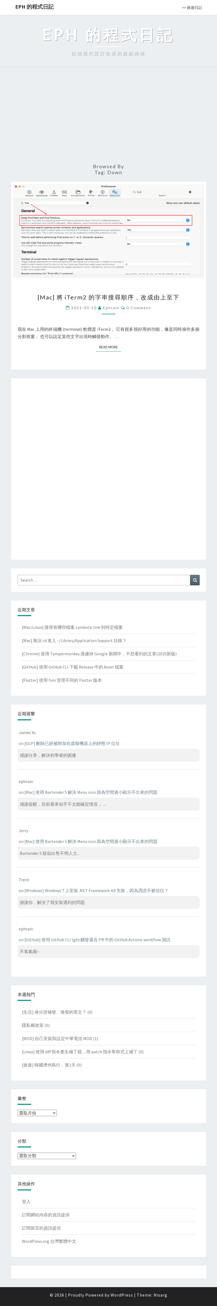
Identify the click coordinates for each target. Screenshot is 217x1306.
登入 (26, 1201)
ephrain (111, 307)
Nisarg (160, 1295)
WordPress (122, 1295)
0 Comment (139, 307)
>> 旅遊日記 (192, 7)
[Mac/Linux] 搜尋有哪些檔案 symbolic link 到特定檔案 (72, 627)
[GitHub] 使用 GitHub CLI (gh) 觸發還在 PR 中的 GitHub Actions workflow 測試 (97, 939)
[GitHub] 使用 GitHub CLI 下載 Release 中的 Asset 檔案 (73, 667)
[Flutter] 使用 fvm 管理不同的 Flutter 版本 (62, 680)
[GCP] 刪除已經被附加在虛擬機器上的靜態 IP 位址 (72, 743)
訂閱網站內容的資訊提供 (46, 1214)
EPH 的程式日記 (34, 6)
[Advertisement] (108, 118)
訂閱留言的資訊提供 (41, 1228)
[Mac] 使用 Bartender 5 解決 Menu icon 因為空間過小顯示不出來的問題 (90, 792)
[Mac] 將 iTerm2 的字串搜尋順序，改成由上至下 (108, 297)
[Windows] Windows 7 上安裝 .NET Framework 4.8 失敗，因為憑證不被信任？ (96, 890)
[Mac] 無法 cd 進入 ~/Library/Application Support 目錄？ (74, 640)
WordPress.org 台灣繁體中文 (49, 1241)
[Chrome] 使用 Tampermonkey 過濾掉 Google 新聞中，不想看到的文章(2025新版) (99, 653)
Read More (110, 346)
